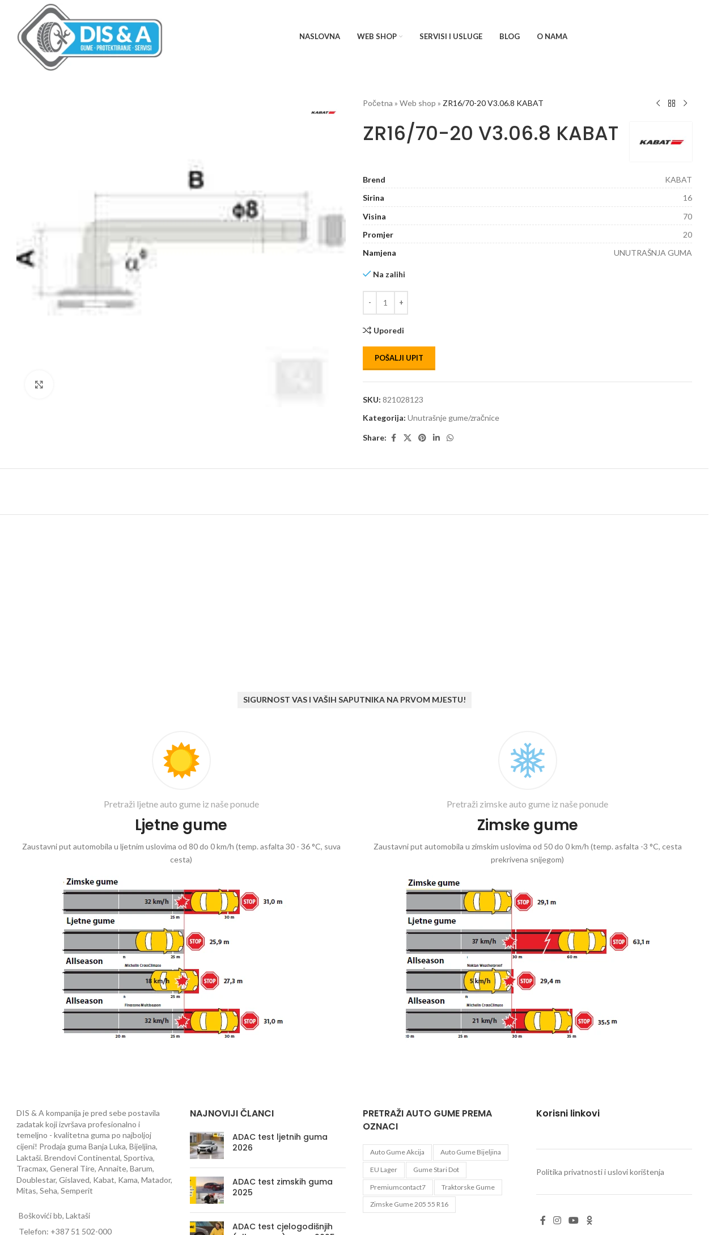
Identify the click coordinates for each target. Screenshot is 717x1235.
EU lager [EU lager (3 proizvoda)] (383, 1169)
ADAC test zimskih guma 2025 (282, 1187)
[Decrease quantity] (370, 303)
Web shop (418, 103)
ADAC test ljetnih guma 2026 (280, 1142)
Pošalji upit (399, 357)
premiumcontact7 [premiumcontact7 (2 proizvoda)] (398, 1187)
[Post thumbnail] (207, 1145)
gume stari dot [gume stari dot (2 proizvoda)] (436, 1169)
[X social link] (407, 438)
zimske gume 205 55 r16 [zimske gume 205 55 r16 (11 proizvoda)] (409, 1204)
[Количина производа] (385, 303)
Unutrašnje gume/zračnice (453, 417)
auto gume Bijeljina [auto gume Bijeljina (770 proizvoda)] (470, 1152)
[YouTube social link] (574, 1220)
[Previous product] (658, 104)
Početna (378, 103)
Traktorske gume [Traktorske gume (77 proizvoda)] (468, 1187)
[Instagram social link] (557, 1220)
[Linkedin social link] (436, 438)
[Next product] (685, 104)
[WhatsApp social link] (450, 438)
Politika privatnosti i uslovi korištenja (600, 1172)
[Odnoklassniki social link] (589, 1220)
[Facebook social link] (393, 438)
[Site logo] (89, 36)
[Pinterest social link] (422, 438)
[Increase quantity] (401, 303)
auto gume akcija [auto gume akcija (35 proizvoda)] (397, 1152)
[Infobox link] (181, 888)
